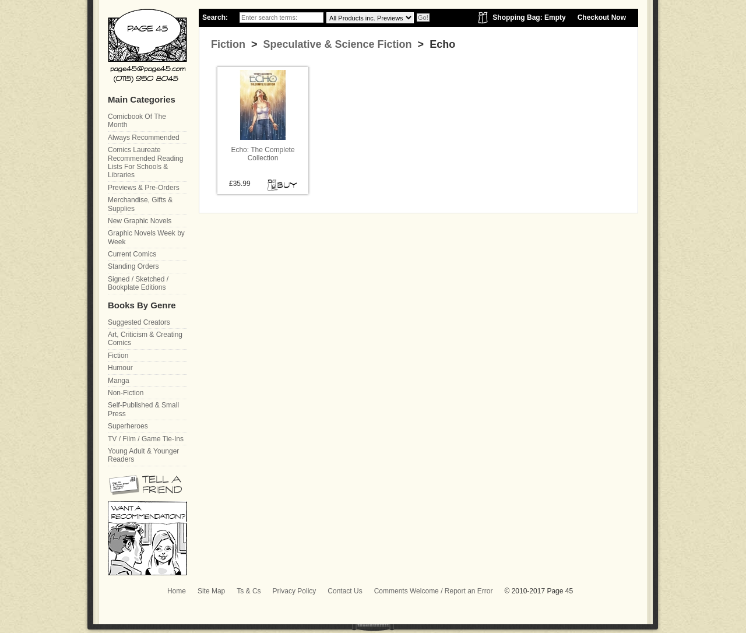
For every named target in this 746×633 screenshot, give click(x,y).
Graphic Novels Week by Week (146, 237)
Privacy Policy (294, 591)
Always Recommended (144, 137)
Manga (118, 381)
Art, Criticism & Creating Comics (145, 338)
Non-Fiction (125, 393)
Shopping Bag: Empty (528, 17)
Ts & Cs (249, 591)
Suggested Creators (139, 322)
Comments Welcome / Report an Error (433, 591)
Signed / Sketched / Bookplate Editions (138, 283)
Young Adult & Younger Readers (143, 455)
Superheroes (128, 426)
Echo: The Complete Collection (262, 154)
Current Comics (132, 254)
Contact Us (345, 591)
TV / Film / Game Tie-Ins (146, 439)
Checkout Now (602, 17)
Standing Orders (133, 266)
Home (176, 591)
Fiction (228, 44)
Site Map (211, 591)
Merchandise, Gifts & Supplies (140, 204)
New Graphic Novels (139, 221)
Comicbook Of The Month (137, 120)
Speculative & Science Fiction (336, 44)
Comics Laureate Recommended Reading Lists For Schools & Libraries (145, 162)
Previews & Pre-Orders (144, 188)
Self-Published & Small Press (143, 409)
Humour (120, 368)
